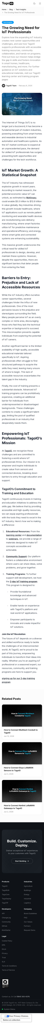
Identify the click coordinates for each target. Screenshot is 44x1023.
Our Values (28, 922)
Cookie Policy (7, 941)
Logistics (27, 903)
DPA (3, 945)
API (3, 913)
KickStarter (6, 930)
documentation (34, 535)
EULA (4, 949)
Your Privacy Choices (18, 1016)
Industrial (27, 899)
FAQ (25, 918)
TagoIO (8, 451)
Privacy (5, 953)
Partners (27, 926)
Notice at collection (11, 1020)
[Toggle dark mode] (34, 3)
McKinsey (31, 197)
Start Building (22, 861)
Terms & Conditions (9, 966)
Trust (4, 957)
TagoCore (5, 894)
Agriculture (28, 886)
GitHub (4, 926)
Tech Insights (21, 9)
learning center (14, 535)
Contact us (6, 997)
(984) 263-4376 (23, 997)
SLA (3, 962)
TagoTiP (5, 903)
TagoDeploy (6, 899)
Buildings (27, 890)
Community (6, 922)
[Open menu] (40, 3)
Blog (11, 9)
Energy (26, 894)
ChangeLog (6, 918)
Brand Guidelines (30, 913)
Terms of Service (8, 970)
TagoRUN (5, 890)
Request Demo (29, 930)
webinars (13, 539)
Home (4, 9)
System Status (8, 1009)
